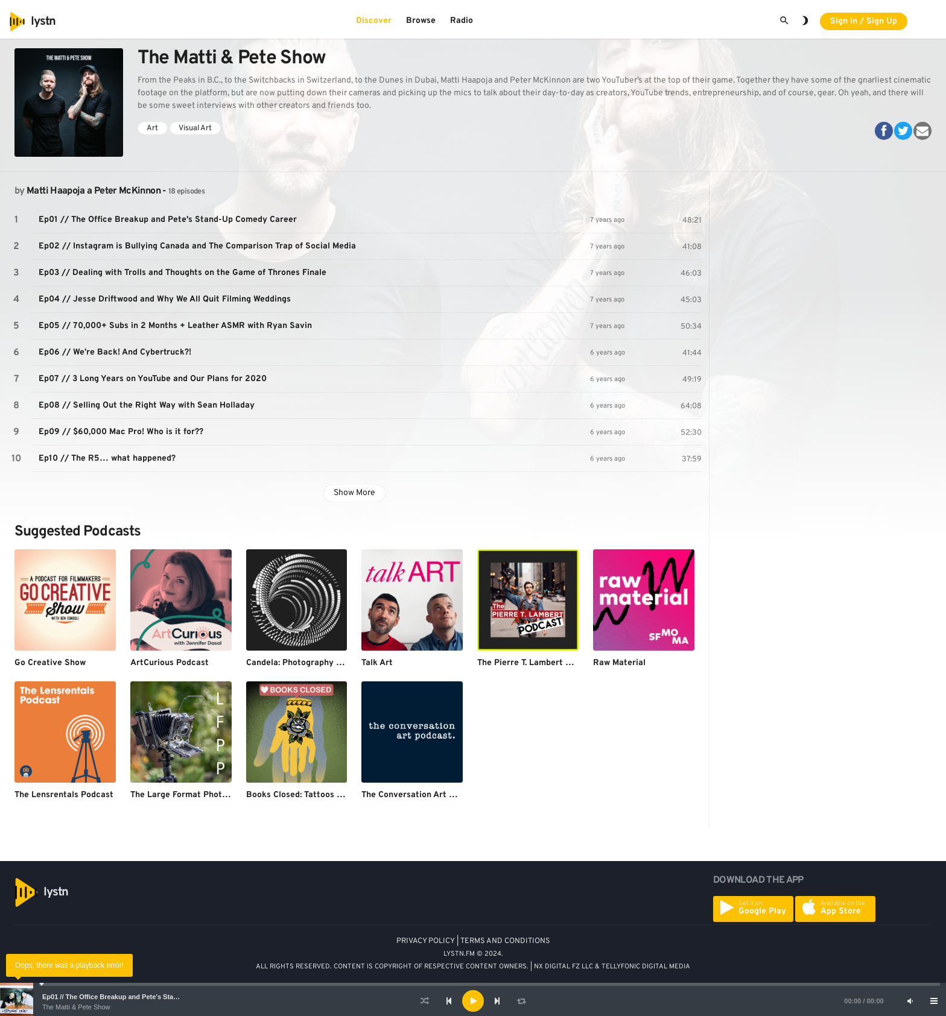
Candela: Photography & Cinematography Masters (345, 663)
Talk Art (377, 663)
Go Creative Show (50, 663)
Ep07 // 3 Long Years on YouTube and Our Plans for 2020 (153, 379)
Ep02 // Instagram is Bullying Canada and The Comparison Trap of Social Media (197, 246)
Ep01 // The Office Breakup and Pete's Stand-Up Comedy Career (142, 996)
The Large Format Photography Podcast (210, 795)
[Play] (473, 1001)
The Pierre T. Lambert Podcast (537, 663)
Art (152, 128)
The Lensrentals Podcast (63, 795)
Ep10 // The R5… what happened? (107, 458)
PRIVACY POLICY (425, 941)
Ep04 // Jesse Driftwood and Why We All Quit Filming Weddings (165, 299)
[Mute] (910, 1001)
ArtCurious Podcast (169, 663)
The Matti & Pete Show (76, 1007)
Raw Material (619, 663)
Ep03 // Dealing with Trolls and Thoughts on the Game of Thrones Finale (182, 273)
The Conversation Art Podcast (421, 795)
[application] (473, 1001)
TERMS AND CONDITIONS (505, 941)
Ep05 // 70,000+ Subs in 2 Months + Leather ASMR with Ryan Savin (175, 326)
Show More (354, 493)
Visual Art (195, 128)
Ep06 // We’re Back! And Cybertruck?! (115, 352)
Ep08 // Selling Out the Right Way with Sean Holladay (147, 405)
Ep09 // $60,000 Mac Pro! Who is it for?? (121, 432)
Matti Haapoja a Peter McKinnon (93, 191)
